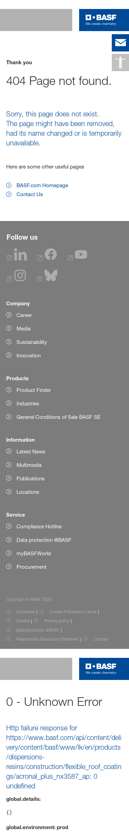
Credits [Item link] (23, 620)
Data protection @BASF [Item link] (38, 630)
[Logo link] (101, 20)
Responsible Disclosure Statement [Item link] (47, 639)
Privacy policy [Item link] (56, 620)
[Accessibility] (120, 62)
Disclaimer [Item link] (25, 611)
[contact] (120, 42)
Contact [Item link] (101, 639)
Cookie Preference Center (73, 611)
